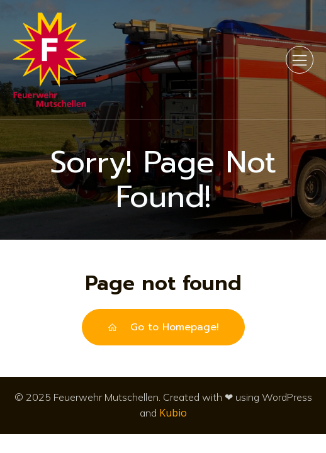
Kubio (173, 413)
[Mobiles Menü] (299, 60)
